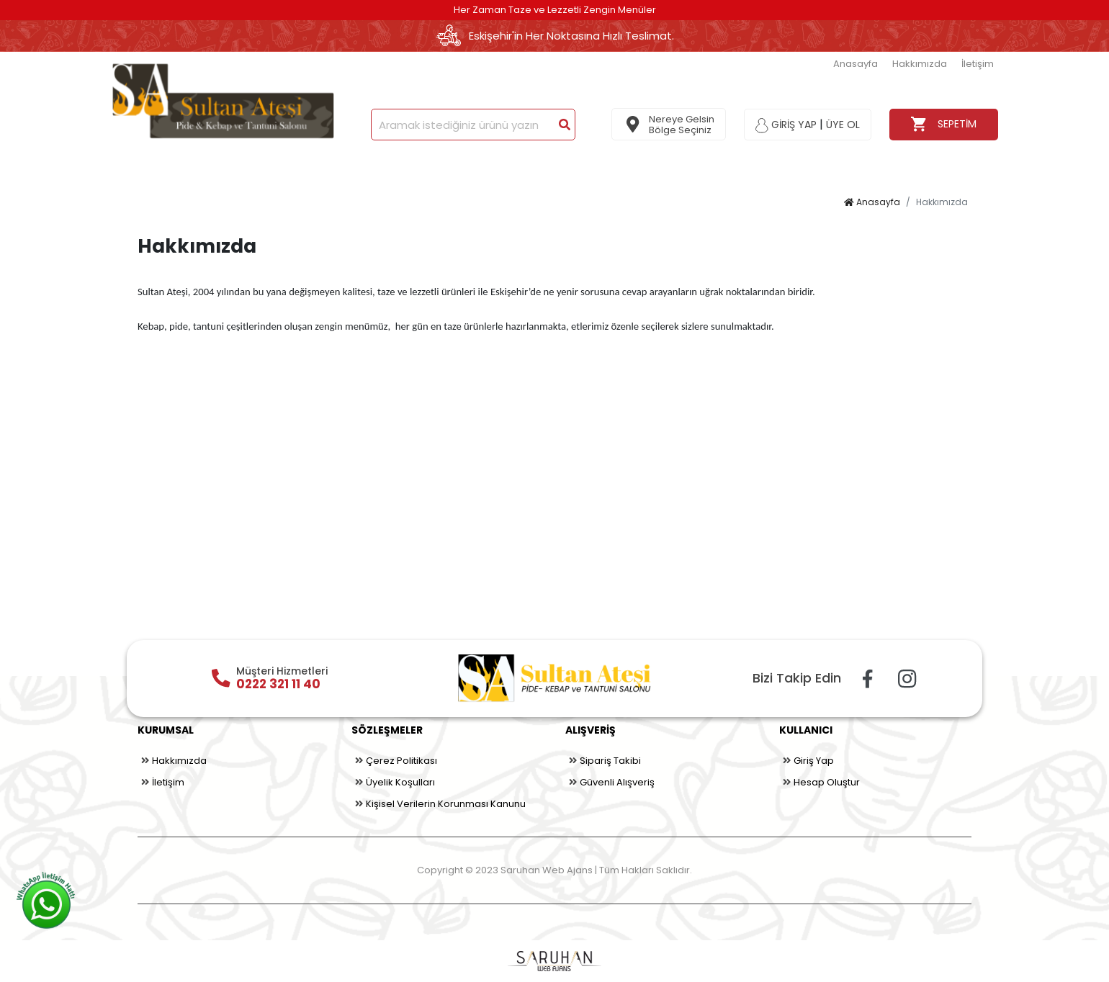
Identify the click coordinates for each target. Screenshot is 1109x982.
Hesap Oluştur (819, 782)
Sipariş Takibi (603, 761)
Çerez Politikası (394, 761)
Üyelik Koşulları (393, 782)
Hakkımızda (919, 64)
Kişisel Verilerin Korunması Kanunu (438, 804)
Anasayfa (855, 64)
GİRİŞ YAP (786, 124)
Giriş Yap (806, 761)
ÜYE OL (843, 124)
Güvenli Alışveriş (610, 782)
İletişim (977, 64)
